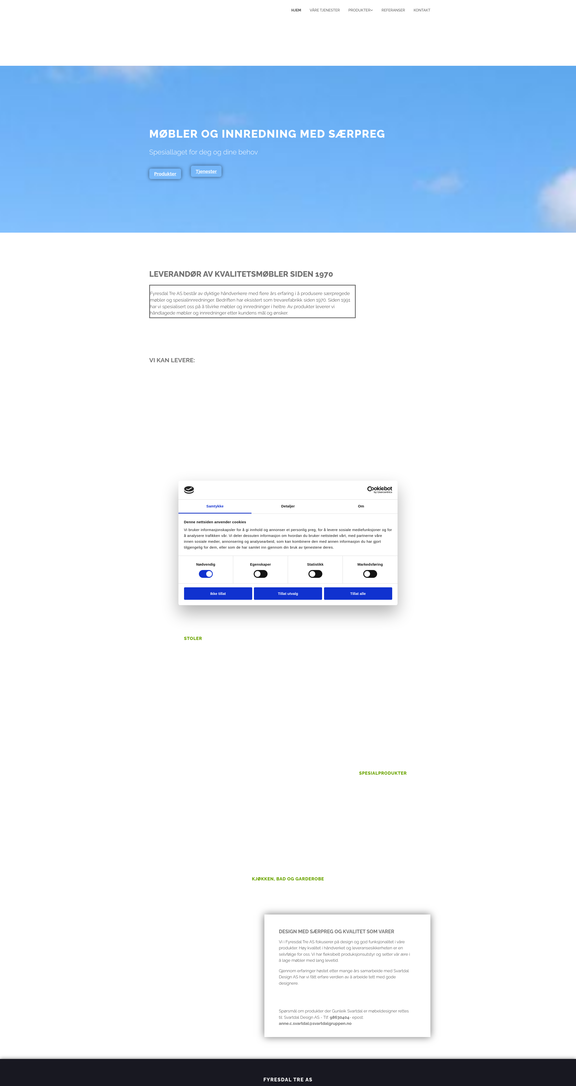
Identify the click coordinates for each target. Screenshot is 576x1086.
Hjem (296, 10)
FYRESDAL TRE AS (288, 1080)
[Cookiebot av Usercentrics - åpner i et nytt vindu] (371, 490)
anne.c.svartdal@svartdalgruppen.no (315, 1023)
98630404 (339, 1017)
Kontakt (422, 10)
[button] (165, 174)
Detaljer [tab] (288, 506)
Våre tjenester (325, 10)
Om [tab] (361, 506)
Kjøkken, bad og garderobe (288, 878)
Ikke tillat (218, 593)
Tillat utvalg (288, 593)
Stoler (193, 638)
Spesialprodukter (383, 773)
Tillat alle (358, 593)
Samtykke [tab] (215, 506)
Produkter (359, 10)
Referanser (393, 10)
